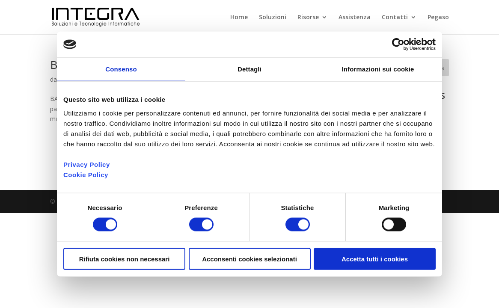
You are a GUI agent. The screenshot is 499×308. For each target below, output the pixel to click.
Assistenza (355, 17)
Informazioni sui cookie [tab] (378, 69)
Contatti (395, 17)
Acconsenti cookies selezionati (249, 258)
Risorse (308, 17)
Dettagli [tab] (249, 69)
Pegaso (438, 17)
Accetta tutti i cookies (375, 258)
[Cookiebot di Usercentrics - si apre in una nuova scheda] (398, 44)
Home (239, 17)
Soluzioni (272, 17)
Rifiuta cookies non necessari (124, 258)
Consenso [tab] (121, 69)
